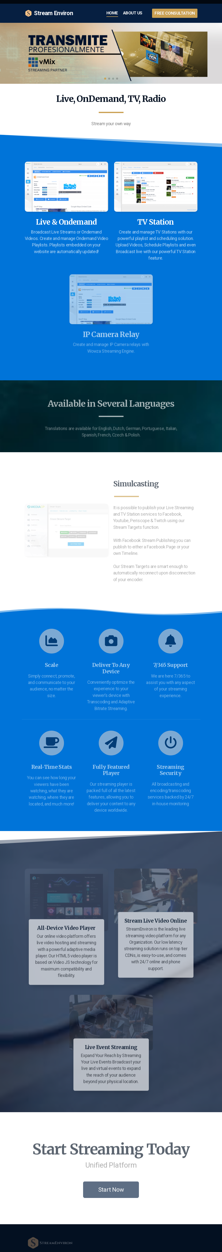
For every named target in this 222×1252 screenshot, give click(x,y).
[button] (105, 79)
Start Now (111, 1191)
